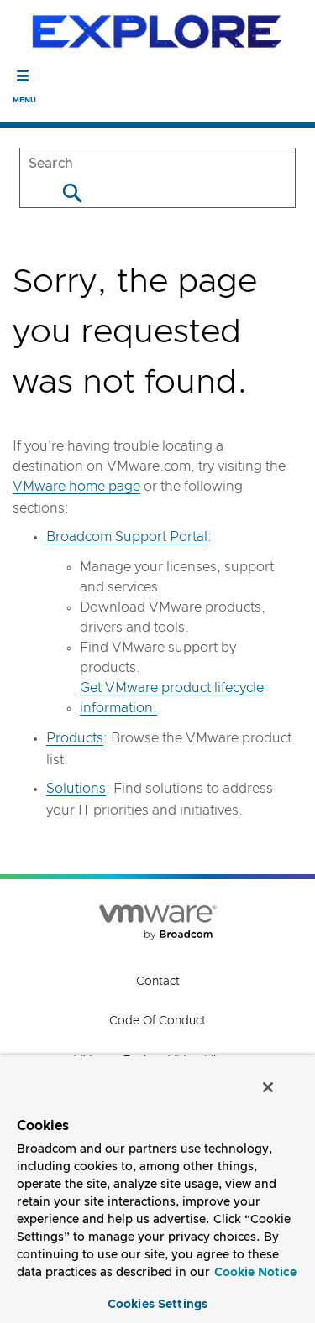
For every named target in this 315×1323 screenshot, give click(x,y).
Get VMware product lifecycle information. (172, 698)
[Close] (267, 1087)
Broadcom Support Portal (126, 537)
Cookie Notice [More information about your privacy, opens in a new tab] (255, 1273)
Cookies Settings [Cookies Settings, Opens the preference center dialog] (157, 1304)
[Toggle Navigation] (23, 75)
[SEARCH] (157, 163)
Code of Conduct (157, 1021)
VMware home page (76, 486)
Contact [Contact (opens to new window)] (158, 981)
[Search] (72, 192)
